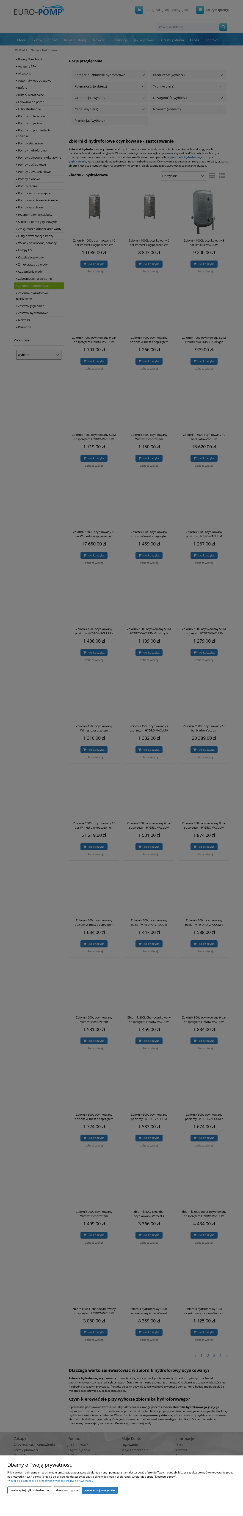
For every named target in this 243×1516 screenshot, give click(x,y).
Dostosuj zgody (67, 1490)
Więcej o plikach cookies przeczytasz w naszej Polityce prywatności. (50, 1481)
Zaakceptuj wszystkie (100, 1490)
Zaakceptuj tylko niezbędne (30, 1490)
